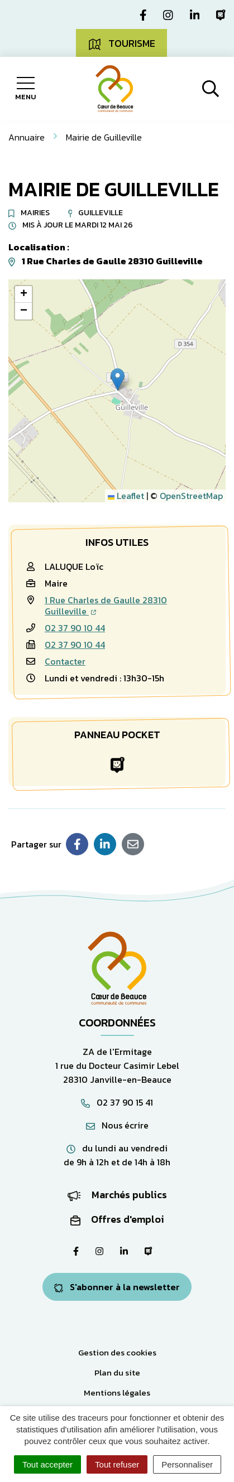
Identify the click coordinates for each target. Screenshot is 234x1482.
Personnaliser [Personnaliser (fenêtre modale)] (187, 1464)
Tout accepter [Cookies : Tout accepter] (47, 1464)
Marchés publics (117, 1194)
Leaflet (126, 495)
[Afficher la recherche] (210, 88)
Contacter (65, 661)
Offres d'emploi (117, 1219)
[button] (118, 379)
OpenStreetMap (191, 495)
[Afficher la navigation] (25, 89)
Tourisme (121, 43)
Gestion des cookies (117, 1352)
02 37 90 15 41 (117, 1102)
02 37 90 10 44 (75, 628)
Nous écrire (117, 1125)
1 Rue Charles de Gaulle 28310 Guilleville (106, 605)
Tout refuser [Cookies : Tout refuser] (117, 1464)
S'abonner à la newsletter (117, 1287)
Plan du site (117, 1372)
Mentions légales (117, 1392)
